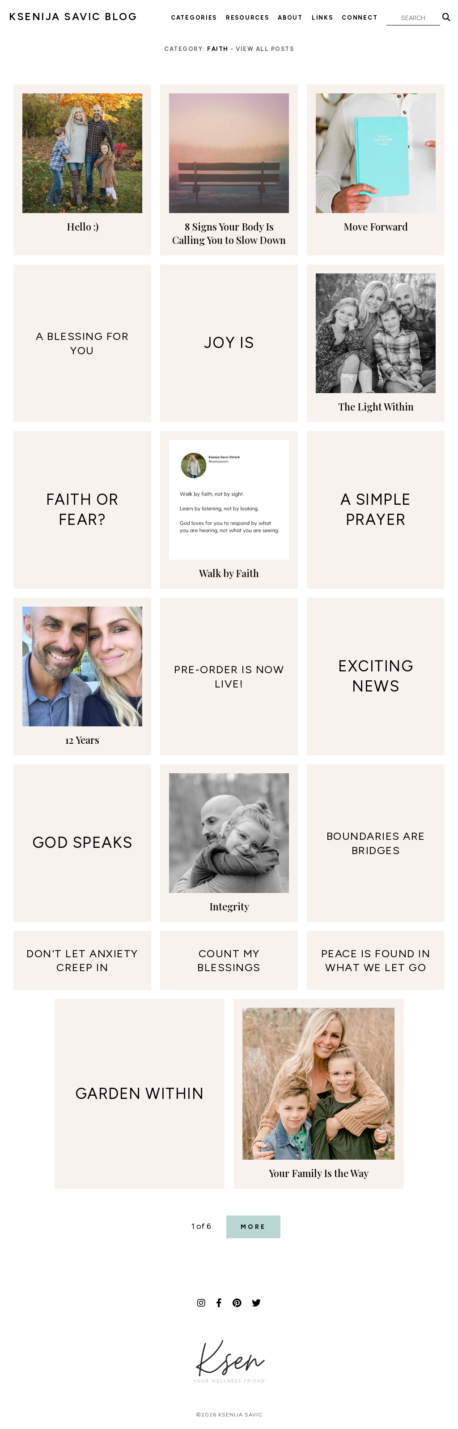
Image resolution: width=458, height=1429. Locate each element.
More (253, 1227)
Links (322, 17)
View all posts (265, 49)
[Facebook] (219, 1303)
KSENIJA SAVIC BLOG (73, 16)
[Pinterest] (237, 1303)
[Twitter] (256, 1303)
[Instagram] (201, 1303)
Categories (194, 17)
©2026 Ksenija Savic (229, 1415)
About (290, 17)
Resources (247, 17)
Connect (359, 17)
